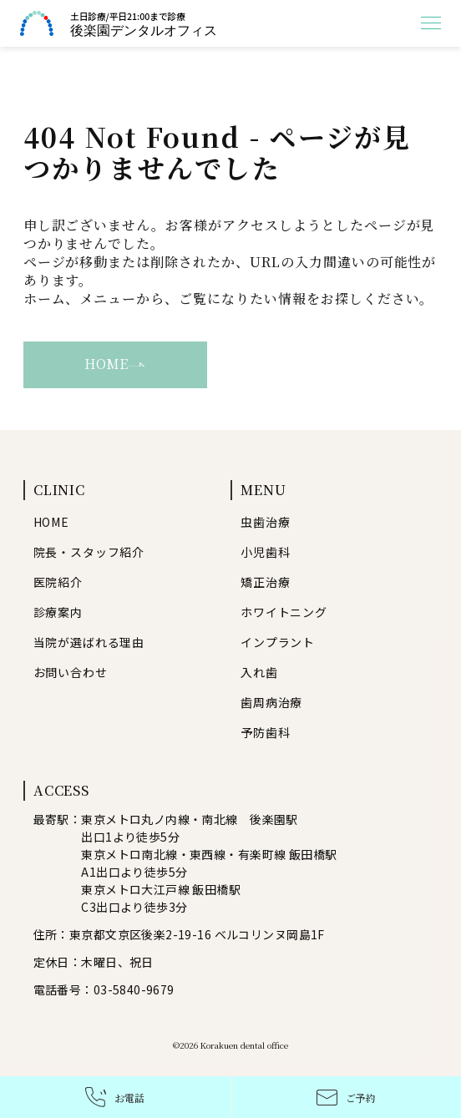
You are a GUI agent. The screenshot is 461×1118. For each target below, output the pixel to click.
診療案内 (58, 612)
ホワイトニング (284, 612)
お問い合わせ (70, 672)
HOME (114, 363)
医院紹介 (58, 582)
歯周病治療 (271, 702)
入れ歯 (259, 672)
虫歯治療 (265, 521)
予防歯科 (265, 732)
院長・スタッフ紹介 (89, 552)
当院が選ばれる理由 (89, 642)
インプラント (278, 642)
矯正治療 (265, 582)
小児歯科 (265, 552)
